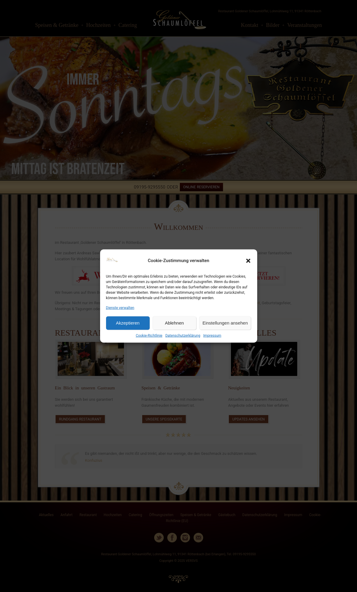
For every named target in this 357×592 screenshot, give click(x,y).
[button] (248, 261)
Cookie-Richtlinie (149, 336)
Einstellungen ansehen (225, 322)
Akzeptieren (128, 322)
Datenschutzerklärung (182, 336)
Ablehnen (174, 322)
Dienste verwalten (120, 307)
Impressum (212, 336)
